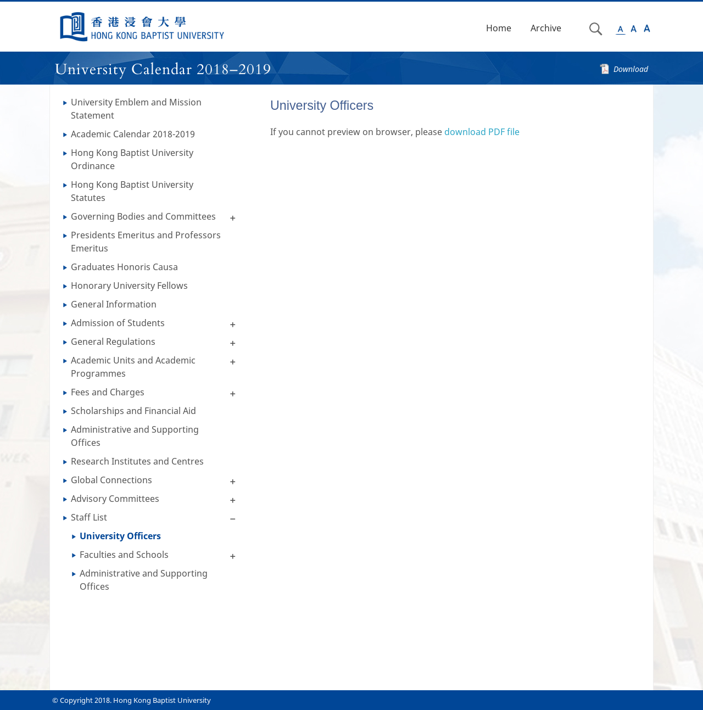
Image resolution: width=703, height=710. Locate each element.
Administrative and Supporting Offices (135, 436)
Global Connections (111, 480)
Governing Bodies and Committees (143, 216)
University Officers (120, 536)
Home (498, 28)
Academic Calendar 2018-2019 (133, 134)
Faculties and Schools (124, 555)
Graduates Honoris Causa (124, 267)
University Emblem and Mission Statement (136, 108)
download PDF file (482, 132)
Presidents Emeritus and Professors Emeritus (146, 241)
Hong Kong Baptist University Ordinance (132, 159)
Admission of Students (118, 323)
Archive (546, 28)
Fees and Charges (107, 392)
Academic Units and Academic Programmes (133, 366)
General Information (114, 304)
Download (630, 69)
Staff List (89, 517)
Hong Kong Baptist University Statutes (132, 191)
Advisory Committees (115, 499)
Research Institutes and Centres (137, 461)
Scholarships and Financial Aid (133, 411)
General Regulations (113, 342)
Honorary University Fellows (129, 285)
